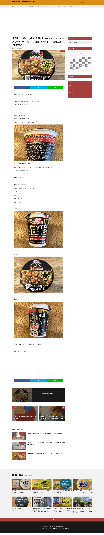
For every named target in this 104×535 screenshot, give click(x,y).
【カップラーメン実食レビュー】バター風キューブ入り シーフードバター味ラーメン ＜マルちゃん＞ (82, 492)
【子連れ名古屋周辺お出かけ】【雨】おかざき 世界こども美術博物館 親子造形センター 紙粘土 (46, 444)
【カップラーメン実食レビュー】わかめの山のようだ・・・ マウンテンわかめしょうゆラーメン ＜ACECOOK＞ (62, 511)
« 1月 (70, 69)
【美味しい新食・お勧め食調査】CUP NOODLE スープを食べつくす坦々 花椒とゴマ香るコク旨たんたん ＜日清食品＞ (48, 6)
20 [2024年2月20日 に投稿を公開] (74, 65)
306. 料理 (20, 48)
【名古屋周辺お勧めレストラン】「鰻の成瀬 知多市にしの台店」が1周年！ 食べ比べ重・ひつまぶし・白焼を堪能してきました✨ (41, 512)
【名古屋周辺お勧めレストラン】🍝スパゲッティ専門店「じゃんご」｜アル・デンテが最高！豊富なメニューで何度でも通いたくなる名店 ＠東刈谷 (82, 512)
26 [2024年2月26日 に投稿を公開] (71, 68)
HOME (14, 6)
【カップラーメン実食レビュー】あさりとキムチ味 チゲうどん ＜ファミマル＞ (21, 511)
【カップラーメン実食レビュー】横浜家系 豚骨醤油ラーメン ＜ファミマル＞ (62, 491)
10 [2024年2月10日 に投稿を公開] (86, 60)
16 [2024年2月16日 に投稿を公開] (83, 63)
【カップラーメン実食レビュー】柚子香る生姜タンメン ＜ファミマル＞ (41, 491)
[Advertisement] (52, 22)
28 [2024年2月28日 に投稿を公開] (77, 68)
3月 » (73, 69)
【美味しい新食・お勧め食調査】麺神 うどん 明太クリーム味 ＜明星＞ (46, 454)
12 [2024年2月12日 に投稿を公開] (71, 63)
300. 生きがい (20, 6)
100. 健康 (72, 86)
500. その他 (72, 97)
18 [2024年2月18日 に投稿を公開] (89, 63)
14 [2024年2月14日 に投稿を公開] (77, 63)
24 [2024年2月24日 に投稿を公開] (86, 65)
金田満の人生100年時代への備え (23, 2)
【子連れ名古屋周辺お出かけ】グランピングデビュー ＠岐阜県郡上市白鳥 (46, 434)
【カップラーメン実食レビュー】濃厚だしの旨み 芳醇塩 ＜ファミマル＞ (21, 491)
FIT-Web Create (54, 529)
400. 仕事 (72, 93)
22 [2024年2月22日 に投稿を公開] (80, 65)
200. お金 (72, 82)
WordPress (67, 529)
